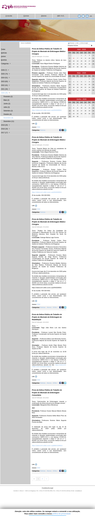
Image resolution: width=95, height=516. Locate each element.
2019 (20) (5, 125)
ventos (4, 60)
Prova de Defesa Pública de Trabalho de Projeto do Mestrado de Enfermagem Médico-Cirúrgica (49, 51)
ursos (26, 16)
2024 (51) (5, 78)
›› (46, 479)
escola (9, 16)
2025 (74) (5, 74)
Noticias (42, 130)
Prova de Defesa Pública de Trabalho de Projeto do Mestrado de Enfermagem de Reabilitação (47, 317)
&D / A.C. (60, 16)
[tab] (71, 43)
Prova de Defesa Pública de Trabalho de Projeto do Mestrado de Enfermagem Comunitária (47, 392)
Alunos (49, 307)
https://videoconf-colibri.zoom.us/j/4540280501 (47, 110)
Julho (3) (7, 107)
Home (22, 43)
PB (91, 16)
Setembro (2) (8, 111)
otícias (4, 53)
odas (3, 49)
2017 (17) (5, 133)
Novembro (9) (8, 118)
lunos (43, 16)
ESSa (55, 307)
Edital (38, 127)
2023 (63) (5, 81)
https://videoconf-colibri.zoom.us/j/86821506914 (47, 445)
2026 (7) (5, 70)
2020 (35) (5, 93)
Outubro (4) (8, 114)
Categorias (6, 64)
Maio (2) (6, 100)
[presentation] (71, 43)
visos (3, 56)
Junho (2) (7, 104)
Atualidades (28, 43)
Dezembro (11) (9, 121)
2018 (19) (5, 129)
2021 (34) (5, 89)
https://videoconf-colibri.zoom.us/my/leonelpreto (49, 365)
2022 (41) (5, 85)
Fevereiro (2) (8, 96)
